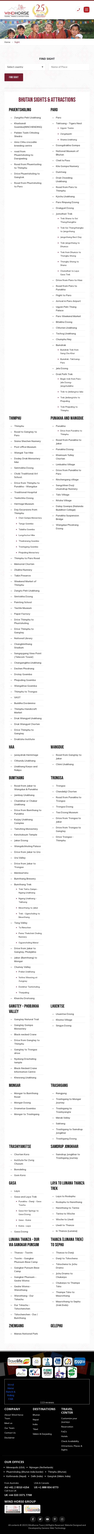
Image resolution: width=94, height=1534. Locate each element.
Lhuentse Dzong (65, 1013)
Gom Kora (19, 1175)
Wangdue (57, 747)
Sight (17, 42)
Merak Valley (63, 1117)
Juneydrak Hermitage (26, 754)
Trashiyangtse (20, 1146)
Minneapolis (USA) (15, 1467)
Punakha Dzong (64, 449)
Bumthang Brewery (25, 878)
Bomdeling (20, 1169)
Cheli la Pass (63, 160)
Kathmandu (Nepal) (16, 1476)
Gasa (12, 1183)
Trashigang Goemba (28, 546)
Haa (11, 747)
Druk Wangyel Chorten (27, 724)
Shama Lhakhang (68, 139)
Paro (54, 109)
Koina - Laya (25, 1226)
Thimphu (15, 418)
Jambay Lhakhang (24, 795)
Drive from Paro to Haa (69, 280)
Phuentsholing (20, 109)
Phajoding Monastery (29, 552)
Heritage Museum (24, 503)
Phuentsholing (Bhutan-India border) (24, 1471)
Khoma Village (64, 1019)
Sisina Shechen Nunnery (27, 441)
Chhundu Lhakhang (24, 760)
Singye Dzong (63, 1025)
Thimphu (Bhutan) (57, 1471)
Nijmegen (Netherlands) (41, 1467)
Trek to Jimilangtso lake (71, 391)
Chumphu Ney (64, 339)
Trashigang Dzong (66, 1138)
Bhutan (36, 1415)
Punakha (61, 425)
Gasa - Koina (25, 1220)
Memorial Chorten (24, 563)
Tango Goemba (26, 523)
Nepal (36, 1419)
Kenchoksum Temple (25, 834)
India (35, 1424)
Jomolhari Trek (64, 213)
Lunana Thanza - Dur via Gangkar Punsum (24, 1242)
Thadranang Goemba (29, 541)
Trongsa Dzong (64, 806)
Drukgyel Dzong (65, 207)
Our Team (9, 1428)
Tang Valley (20, 922)
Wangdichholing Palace (27, 846)
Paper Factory (22, 613)
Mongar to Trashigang (26, 1114)
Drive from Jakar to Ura (27, 851)
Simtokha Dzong (23, 596)
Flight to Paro (63, 295)
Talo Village (62, 494)
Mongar (14, 1085)
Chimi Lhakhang (65, 764)
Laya (17, 1190)
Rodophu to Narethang (69, 1202)
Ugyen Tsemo (67, 128)
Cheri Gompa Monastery (30, 518)
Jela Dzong (62, 368)
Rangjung (61, 1093)
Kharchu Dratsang (24, 998)
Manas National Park (26, 1333)
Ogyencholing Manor (29, 942)
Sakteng (60, 1123)
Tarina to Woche (65, 1213)
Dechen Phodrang (24, 668)
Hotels (64, 1436)
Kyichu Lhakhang (65, 196)
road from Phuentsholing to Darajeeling (23, 155)
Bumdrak (61, 345)
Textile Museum (23, 607)
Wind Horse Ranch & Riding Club (10, 1391)
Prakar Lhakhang (27, 971)
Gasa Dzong (21, 1231)
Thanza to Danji (65, 1252)
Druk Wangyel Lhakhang (28, 718)
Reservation (67, 1426)
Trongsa (57, 778)
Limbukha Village (65, 464)
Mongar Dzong (22, 1102)
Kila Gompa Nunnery (67, 166)
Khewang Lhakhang (25, 1077)
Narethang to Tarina (67, 1207)
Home (7, 42)
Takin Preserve (22, 575)
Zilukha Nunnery (23, 569)
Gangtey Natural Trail (26, 1019)
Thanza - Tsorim (23, 1252)
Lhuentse (58, 1006)
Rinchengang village (67, 479)
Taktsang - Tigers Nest (69, 123)
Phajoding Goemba (25, 680)
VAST (17, 697)
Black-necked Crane (25, 1034)
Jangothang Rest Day (71, 237)
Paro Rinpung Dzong (67, 202)
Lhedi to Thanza (65, 1225)
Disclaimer (9, 1437)
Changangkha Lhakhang (27, 662)
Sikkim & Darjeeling (42, 1434)
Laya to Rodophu (65, 1196)
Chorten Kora (21, 1154)
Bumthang (16, 778)
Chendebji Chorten (66, 791)
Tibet (35, 1429)
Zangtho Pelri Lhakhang (27, 117)
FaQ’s (64, 1431)
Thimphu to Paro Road (27, 558)
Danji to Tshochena (67, 1258)
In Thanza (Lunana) (66, 1230)
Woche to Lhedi (64, 1219)
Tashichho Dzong (24, 498)
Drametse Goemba (25, 1108)
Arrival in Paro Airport (68, 301)
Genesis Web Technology (54, 1528)
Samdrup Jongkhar (64, 1146)
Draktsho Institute (24, 739)
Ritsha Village (64, 500)
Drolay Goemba (23, 674)
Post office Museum (25, 446)
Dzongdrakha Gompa (68, 145)
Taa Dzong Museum (67, 812)
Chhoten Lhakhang (66, 327)
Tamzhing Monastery (26, 828)
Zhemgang (16, 1326)
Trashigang (59, 1085)
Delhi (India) (37, 1476)
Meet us (8, 1423)
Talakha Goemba (27, 529)
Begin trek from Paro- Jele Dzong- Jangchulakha (70, 382)
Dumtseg (61, 171)
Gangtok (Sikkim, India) (59, 1476)
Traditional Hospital (25, 492)
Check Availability (70, 1441)
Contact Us (10, 1432)
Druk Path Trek (64, 374)
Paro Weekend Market (68, 316)
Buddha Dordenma (24, 703)
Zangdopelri (66, 134)
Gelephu (57, 1326)
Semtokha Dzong (24, 467)
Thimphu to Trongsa (25, 691)
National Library (23, 638)
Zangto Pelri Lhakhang (26, 590)
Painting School (23, 602)
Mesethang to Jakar (28, 907)
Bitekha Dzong (64, 321)
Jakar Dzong (21, 840)
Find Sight (14, 77)
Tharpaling (24, 992)
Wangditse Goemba (25, 685)
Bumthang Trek (22, 884)
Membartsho (21, 872)
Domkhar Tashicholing (29, 986)
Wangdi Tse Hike (23, 452)
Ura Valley (20, 857)
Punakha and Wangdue (67, 418)
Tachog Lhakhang (66, 333)
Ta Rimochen (25, 927)
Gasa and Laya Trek (25, 1196)
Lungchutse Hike (27, 535)
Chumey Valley (22, 966)
